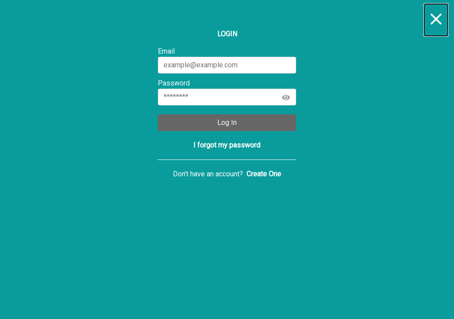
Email (227, 60)
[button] (436, 19)
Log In (227, 122)
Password (227, 92)
